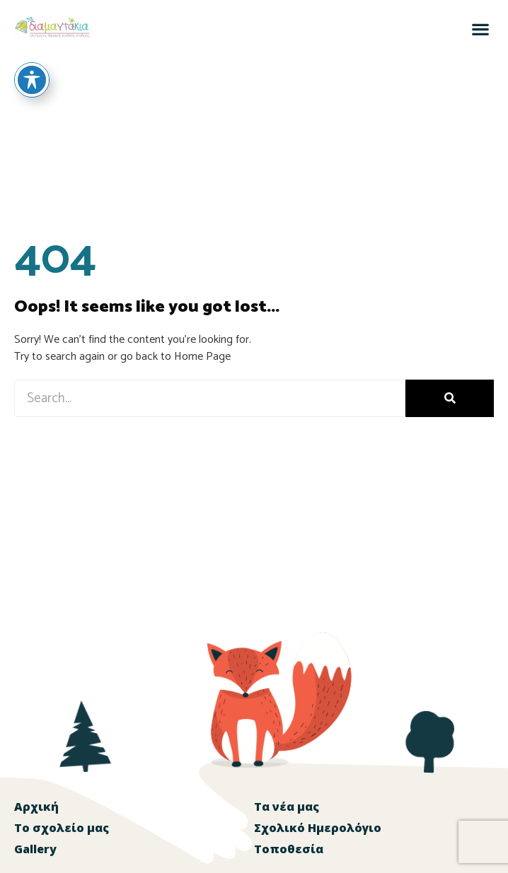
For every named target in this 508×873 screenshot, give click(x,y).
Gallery (35, 849)
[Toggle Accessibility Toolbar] (32, 57)
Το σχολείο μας (61, 828)
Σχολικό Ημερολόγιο (317, 828)
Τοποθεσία (288, 849)
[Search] (449, 398)
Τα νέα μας (286, 806)
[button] (480, 28)
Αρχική (36, 806)
